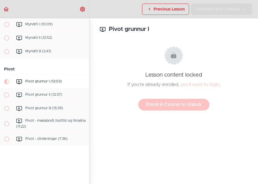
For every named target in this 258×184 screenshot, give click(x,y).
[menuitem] (82, 9)
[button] (6, 9)
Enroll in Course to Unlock (174, 104)
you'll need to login (200, 84)
